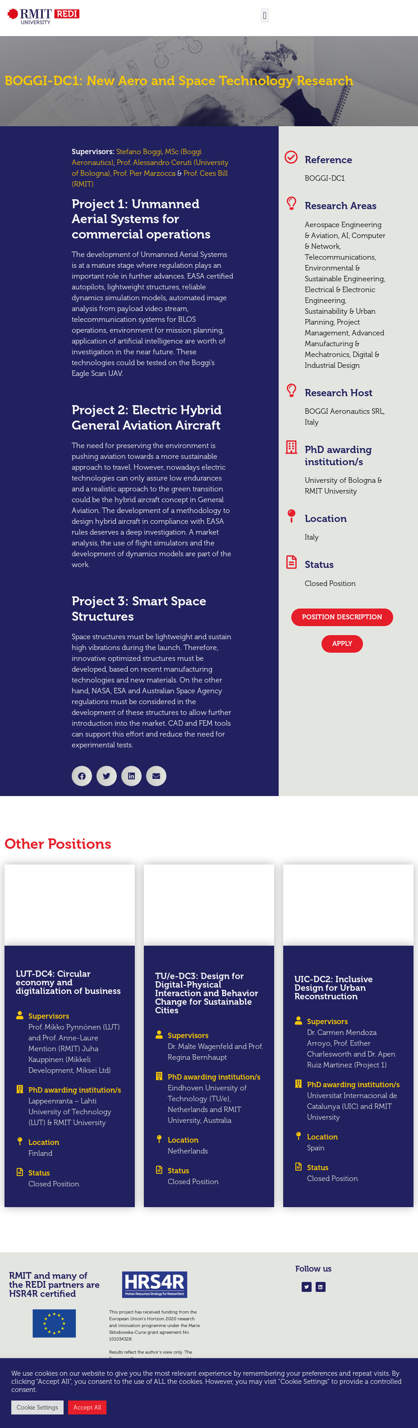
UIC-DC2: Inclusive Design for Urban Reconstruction (333, 988)
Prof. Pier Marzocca (144, 173)
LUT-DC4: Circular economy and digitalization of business (68, 982)
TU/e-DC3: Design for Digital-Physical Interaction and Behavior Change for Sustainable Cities (206, 993)
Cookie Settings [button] (37, 1407)
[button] (265, 15)
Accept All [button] (87, 1407)
